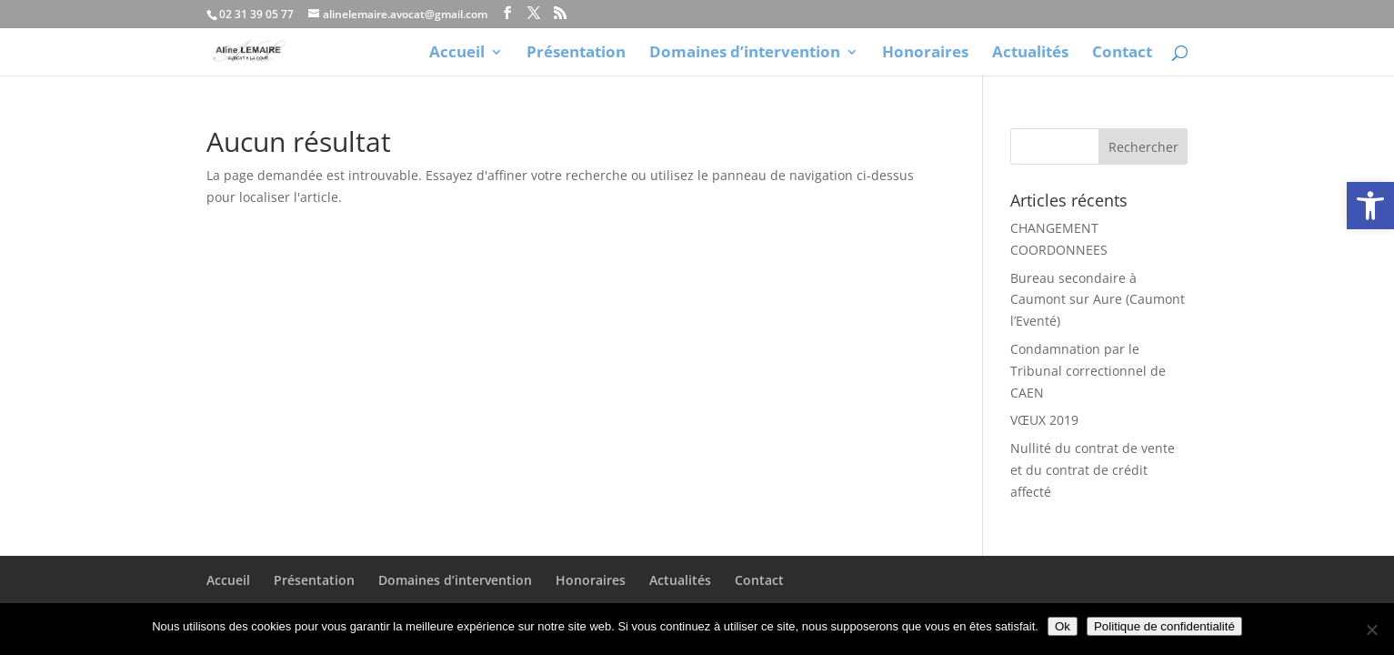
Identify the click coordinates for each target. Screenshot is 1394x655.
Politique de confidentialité (1164, 626)
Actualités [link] (1030, 53)
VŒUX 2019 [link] (1044, 419)
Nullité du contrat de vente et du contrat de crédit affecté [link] (1092, 469)
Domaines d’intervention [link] (744, 53)
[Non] (1371, 629)
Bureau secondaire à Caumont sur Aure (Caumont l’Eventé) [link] (1097, 299)
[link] (1370, 205)
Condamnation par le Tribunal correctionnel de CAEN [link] (1088, 370)
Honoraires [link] (925, 53)
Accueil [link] (457, 53)
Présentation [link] (576, 53)
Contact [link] (1122, 53)
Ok (1062, 626)
